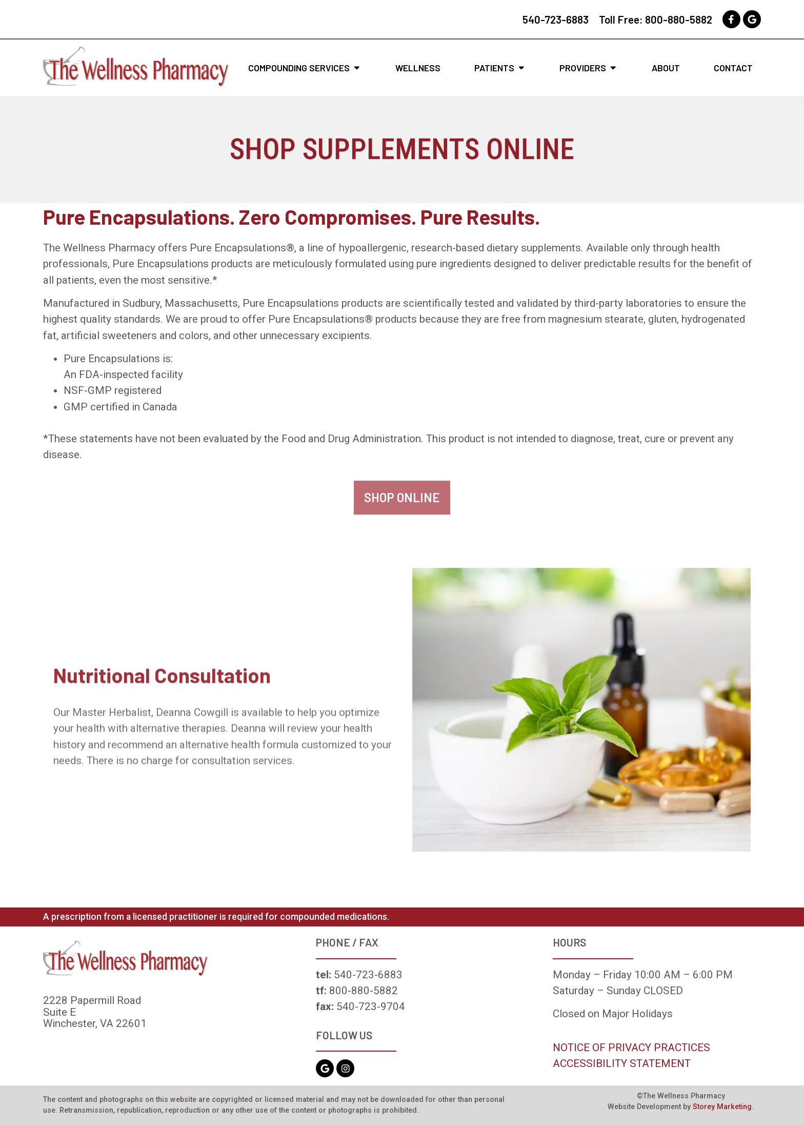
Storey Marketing (722, 1106)
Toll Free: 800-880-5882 (655, 19)
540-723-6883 (555, 19)
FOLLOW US (344, 1035)
